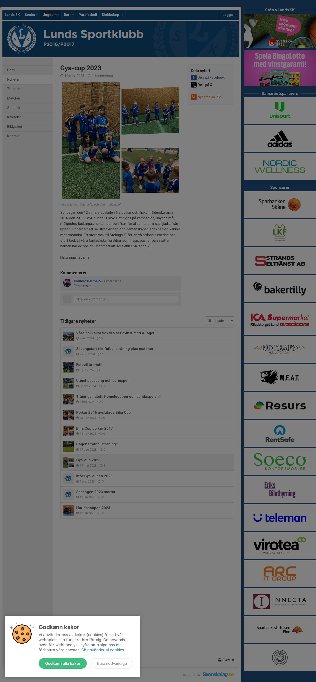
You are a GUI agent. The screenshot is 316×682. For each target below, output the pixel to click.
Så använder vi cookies (102, 649)
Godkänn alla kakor (62, 663)
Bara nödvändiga (112, 663)
